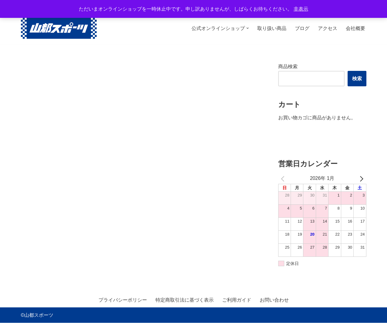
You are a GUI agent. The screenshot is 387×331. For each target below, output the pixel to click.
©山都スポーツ (37, 323)
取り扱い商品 (271, 28)
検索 (357, 82)
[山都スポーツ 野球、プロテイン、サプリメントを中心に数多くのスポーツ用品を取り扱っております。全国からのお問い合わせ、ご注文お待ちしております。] (59, 28)
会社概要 (355, 28)
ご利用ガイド (236, 307)
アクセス (327, 28)
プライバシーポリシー (122, 307)
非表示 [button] (301, 9)
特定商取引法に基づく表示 (184, 307)
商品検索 (288, 66)
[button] (247, 28)
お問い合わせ (274, 307)
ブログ (302, 28)
